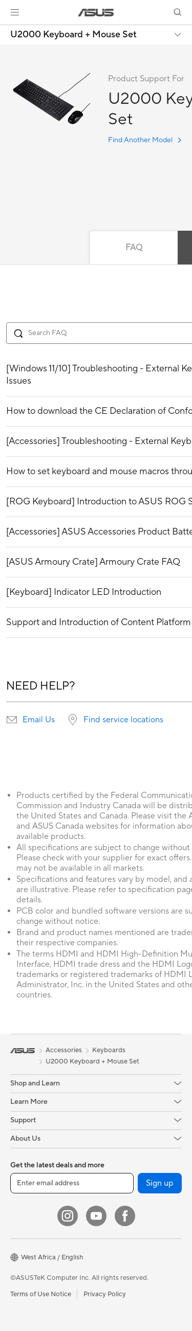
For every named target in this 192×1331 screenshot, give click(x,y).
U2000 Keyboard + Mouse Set (73, 34)
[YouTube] (96, 1216)
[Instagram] (67, 1216)
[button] (14, 12)
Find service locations (123, 720)
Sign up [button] (160, 1183)
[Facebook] (125, 1216)
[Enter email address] (72, 1183)
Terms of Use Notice (40, 1294)
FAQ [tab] (133, 247)
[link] (96, 12)
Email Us (39, 720)
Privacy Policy (104, 1294)
